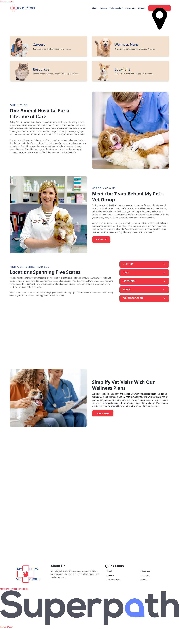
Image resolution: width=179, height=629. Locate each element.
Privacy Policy (6, 627)
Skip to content (7, 1)
